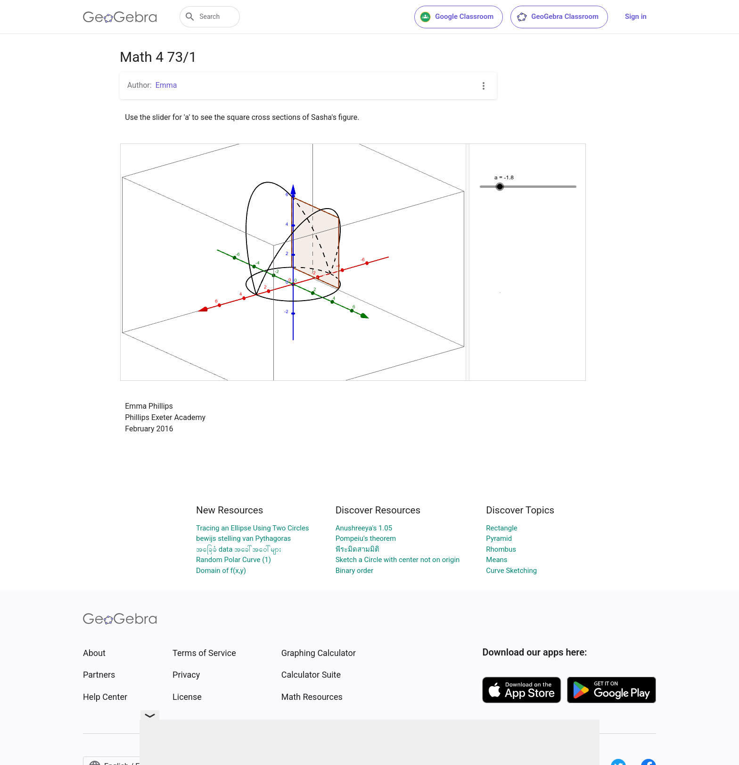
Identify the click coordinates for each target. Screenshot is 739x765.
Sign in (636, 16)
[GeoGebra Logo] (120, 17)
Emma (166, 85)
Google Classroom (456, 17)
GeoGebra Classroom (557, 17)
